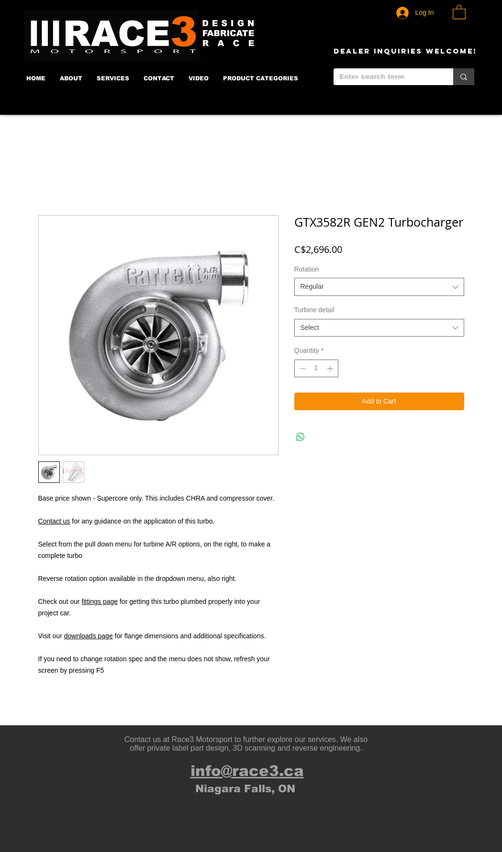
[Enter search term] (386, 77)
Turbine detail (314, 310)
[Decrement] (302, 368)
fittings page (100, 601)
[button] (459, 11)
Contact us (54, 521)
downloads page (88, 636)
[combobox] (379, 287)
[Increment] (331, 368)
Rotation (306, 269)
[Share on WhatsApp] (300, 437)
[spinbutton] (316, 368)
